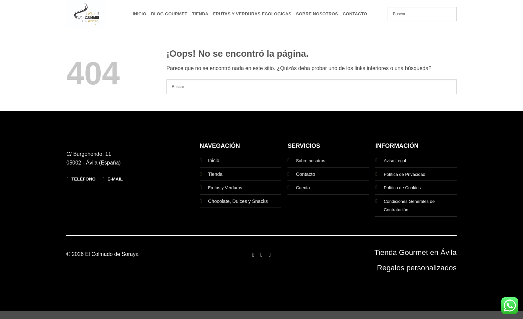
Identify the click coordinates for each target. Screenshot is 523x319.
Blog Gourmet (169, 13)
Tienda (200, 13)
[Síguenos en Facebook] (253, 255)
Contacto (355, 13)
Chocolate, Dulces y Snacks (238, 201)
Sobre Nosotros (317, 13)
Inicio (139, 13)
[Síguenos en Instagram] (261, 255)
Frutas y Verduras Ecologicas (252, 13)
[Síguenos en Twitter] (269, 255)
